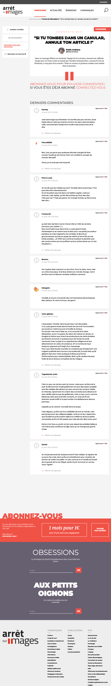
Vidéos (70, 649)
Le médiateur (92, 641)
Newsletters (92, 677)
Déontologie (51, 652)
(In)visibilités (51, 660)
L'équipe (90, 652)
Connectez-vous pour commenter (12, 46)
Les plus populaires (74, 652)
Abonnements (92, 635)
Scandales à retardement (55, 641)
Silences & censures (53, 671)
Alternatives (51, 654)
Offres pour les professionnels (97, 671)
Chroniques (87, 10)
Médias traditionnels (54, 668)
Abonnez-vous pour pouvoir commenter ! (67, 84)
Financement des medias (55, 677)
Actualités (56, 10)
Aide (89, 668)
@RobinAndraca (72, 52)
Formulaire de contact (95, 660)
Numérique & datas (53, 649)
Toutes (70, 635)
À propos (91, 649)
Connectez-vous (91, 87)
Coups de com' (52, 638)
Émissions (71, 10)
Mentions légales (93, 679)
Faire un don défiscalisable (96, 674)
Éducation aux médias (95, 646)
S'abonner (100, 29)
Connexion (103, 2)
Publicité (50, 666)
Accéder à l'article (15, 30)
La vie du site (92, 638)
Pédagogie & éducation (55, 674)
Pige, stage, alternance (95, 666)
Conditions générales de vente (98, 682)
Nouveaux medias (53, 657)
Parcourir (40, 10)
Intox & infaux (51, 643)
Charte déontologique (95, 657)
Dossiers (70, 646)
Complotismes (52, 663)
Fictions (50, 635)
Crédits (90, 685)
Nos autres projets (94, 654)
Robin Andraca (73, 50)
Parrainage (91, 643)
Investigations (52, 646)
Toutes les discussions (95, 663)
